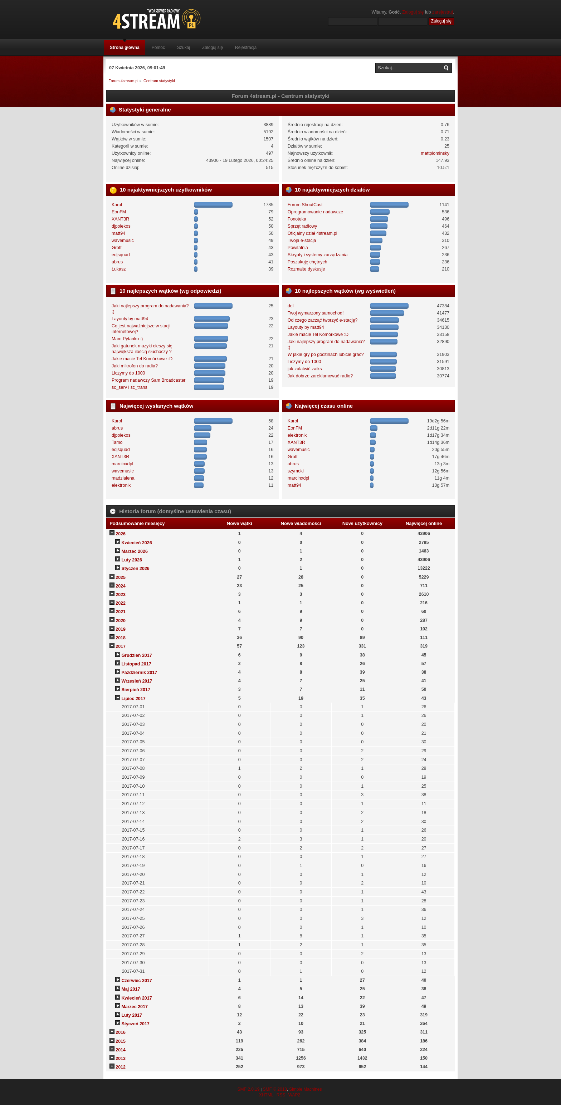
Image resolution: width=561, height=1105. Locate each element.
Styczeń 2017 (135, 1023)
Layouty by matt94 (130, 318)
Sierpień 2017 (135, 689)
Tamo (117, 442)
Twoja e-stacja (302, 240)
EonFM (119, 211)
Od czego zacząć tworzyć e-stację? (322, 320)
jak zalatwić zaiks (305, 368)
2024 (121, 586)
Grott (117, 247)
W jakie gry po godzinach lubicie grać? (326, 354)
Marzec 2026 (134, 551)
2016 (121, 1032)
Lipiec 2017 (133, 698)
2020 (121, 620)
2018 (121, 637)
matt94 (118, 233)
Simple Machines (305, 1089)
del (291, 305)
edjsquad (121, 254)
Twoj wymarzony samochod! (316, 313)
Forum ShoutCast (305, 204)
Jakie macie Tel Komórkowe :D (142, 358)
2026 (121, 533)
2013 (121, 1058)
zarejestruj (442, 12)
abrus (117, 261)
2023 (121, 594)
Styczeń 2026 (135, 568)
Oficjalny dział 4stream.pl (312, 233)
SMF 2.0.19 (248, 1089)
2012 (121, 1067)
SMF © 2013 (275, 1089)
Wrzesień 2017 (136, 681)
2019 (121, 629)
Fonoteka (297, 219)
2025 (121, 577)
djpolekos (121, 226)
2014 (121, 1049)
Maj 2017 (130, 989)
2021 (121, 611)
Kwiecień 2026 (136, 542)
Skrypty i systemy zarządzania (318, 254)
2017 (121, 646)
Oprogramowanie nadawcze (315, 211)
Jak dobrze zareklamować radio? (320, 375)
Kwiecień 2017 (136, 998)
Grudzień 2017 (136, 655)
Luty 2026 (131, 560)
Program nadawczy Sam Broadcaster (149, 380)
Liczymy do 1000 (128, 373)
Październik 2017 (139, 672)
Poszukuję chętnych (307, 261)
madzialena (123, 478)
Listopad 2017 (136, 664)
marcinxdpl (122, 463)
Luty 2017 (131, 1015)
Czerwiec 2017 (136, 980)
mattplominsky (435, 153)
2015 (121, 1041)
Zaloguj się (413, 12)
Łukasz (119, 269)
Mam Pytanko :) (127, 338)
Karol (117, 204)
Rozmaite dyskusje (306, 269)
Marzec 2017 (134, 1006)
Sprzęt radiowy (302, 226)
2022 (121, 603)
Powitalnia (298, 247)
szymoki (296, 471)
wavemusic (123, 240)
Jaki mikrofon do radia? (135, 365)
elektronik (121, 485)
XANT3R (120, 219)
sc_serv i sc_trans (129, 387)
